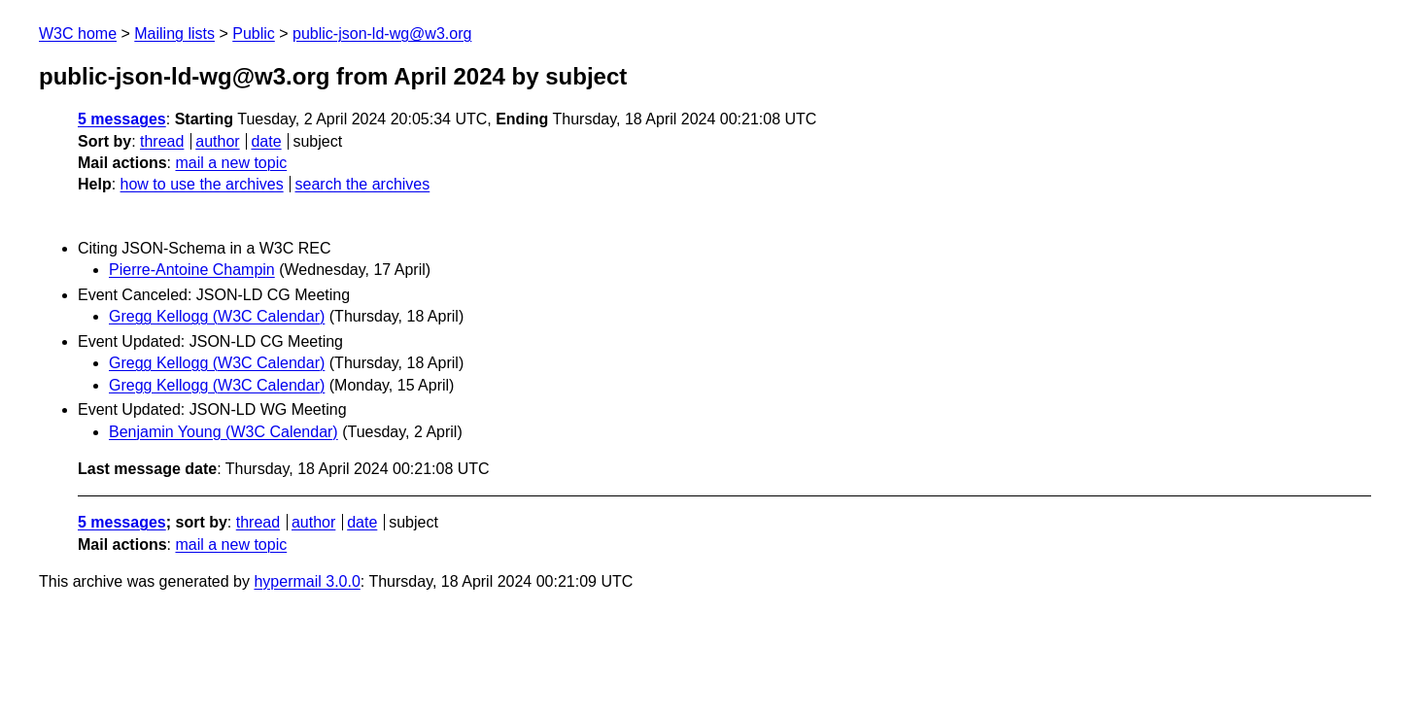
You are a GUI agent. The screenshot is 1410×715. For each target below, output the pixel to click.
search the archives (362, 184)
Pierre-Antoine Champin (192, 269)
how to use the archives (202, 184)
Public (253, 33)
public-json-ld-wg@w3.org (381, 33)
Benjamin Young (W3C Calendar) (223, 432)
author (217, 141)
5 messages (122, 119)
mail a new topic (231, 162)
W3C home (78, 33)
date (266, 141)
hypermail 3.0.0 (307, 581)
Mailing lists (174, 33)
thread (162, 141)
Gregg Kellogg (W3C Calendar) (217, 316)
